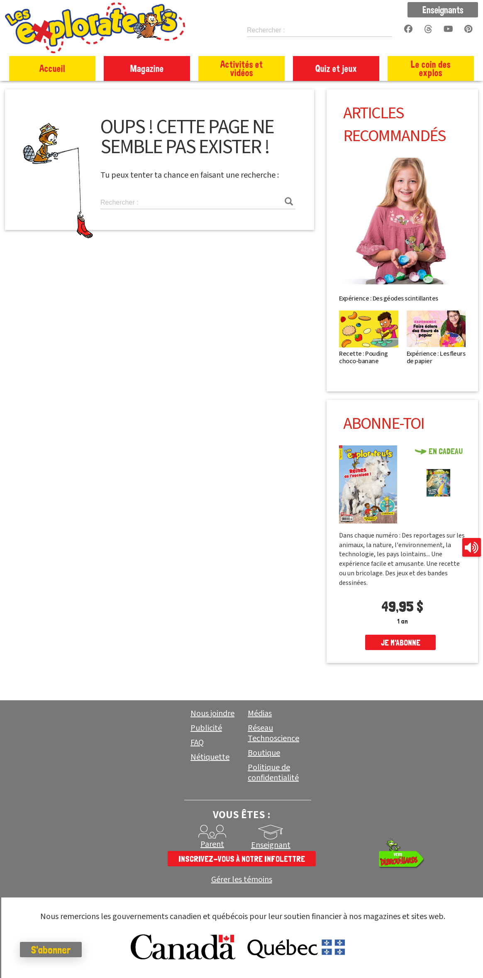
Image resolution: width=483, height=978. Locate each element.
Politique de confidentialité (273, 773)
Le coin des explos (431, 68)
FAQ (197, 742)
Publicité (206, 728)
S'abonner (52, 950)
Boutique (264, 753)
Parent (212, 844)
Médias (260, 713)
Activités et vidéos (241, 68)
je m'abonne (400, 643)
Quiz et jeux (336, 68)
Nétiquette (209, 757)
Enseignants (442, 9)
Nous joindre (212, 713)
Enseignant (270, 845)
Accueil (52, 68)
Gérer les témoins (241, 880)
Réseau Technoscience (273, 733)
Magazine (147, 68)
